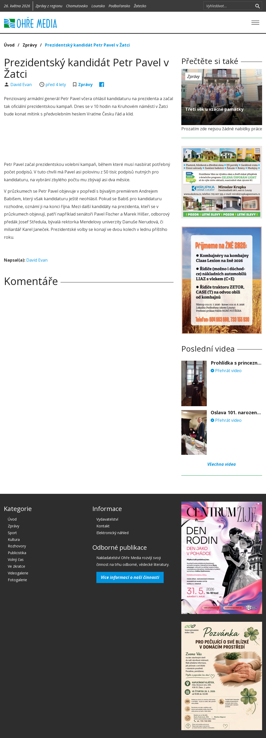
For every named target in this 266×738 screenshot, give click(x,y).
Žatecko (140, 5)
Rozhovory (17, 545)
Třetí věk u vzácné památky (214, 109)
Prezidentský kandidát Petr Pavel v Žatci (87, 45)
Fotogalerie (17, 579)
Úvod (9, 45)
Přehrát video (226, 370)
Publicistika (17, 552)
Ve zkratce (16, 566)
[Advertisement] (98, 140)
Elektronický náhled (112, 532)
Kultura (14, 539)
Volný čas (16, 559)
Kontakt (103, 525)
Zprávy (30, 45)
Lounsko (98, 5)
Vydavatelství (107, 519)
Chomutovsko (77, 5)
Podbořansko (119, 5)
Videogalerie (18, 573)
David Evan (21, 84)
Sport (12, 532)
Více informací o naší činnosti (130, 577)
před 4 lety (55, 84)
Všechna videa (221, 464)
